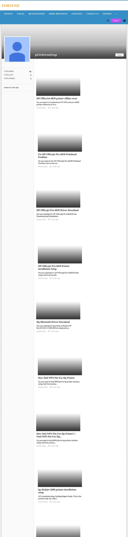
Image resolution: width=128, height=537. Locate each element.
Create (116, 21)
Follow (119, 55)
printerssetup (46, 55)
